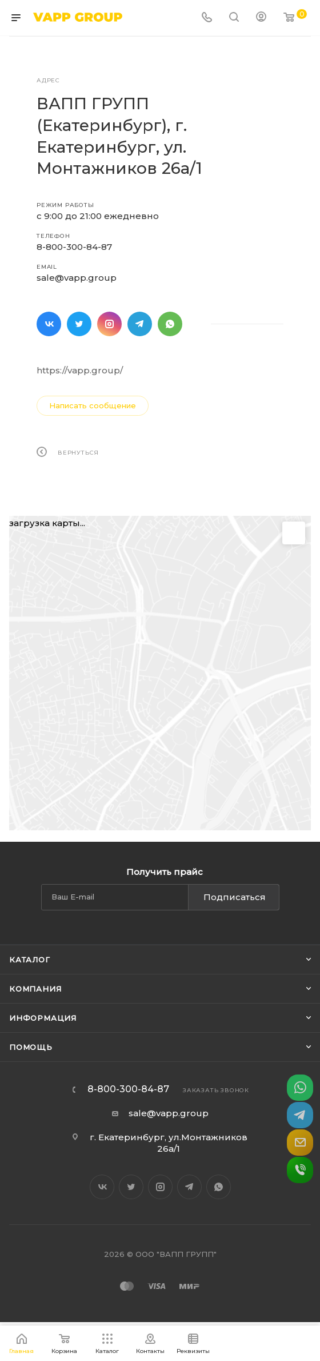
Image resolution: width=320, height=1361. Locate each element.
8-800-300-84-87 (74, 246)
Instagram (109, 324)
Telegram (139, 324)
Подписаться (234, 897)
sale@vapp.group (77, 277)
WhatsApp (170, 324)
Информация (43, 1017)
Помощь (31, 1047)
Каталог (29, 959)
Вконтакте (49, 324)
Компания (35, 988)
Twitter (79, 324)
